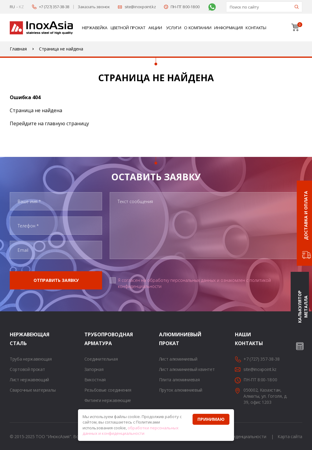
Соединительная (101, 359)
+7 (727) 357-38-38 (54, 6)
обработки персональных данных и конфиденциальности (131, 430)
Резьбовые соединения (107, 390)
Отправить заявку (56, 280)
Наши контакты (242, 339)
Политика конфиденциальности (234, 436)
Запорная (94, 369)
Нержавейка (95, 27)
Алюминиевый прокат (166, 339)
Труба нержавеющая (31, 359)
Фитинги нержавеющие (107, 400)
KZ (21, 6)
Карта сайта (290, 436)
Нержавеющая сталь (17, 339)
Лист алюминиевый (178, 359)
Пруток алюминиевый (181, 390)
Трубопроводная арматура (92, 339)
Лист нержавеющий (29, 379)
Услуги (173, 27)
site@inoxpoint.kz (140, 6)
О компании (197, 27)
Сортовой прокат (27, 369)
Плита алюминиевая (179, 379)
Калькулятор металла (303, 306)
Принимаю (211, 419)
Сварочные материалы (32, 390)
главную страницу (67, 123)
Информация (228, 27)
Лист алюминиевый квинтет (187, 369)
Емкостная (95, 379)
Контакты (256, 27)
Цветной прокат (128, 27)
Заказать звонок (94, 6)
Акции (155, 27)
